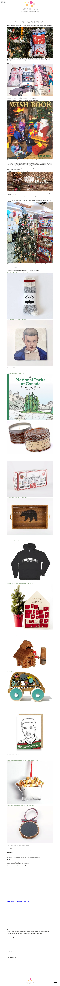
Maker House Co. (10, 933)
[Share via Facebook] (7, 937)
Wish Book (20, 933)
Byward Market (42, 931)
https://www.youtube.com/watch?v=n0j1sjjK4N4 (18, 901)
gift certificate (33, 933)
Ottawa (8, 931)
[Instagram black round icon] (54, 982)
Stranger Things (39, 933)
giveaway (12, 931)
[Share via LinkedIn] (13, 937)
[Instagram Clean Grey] (2, 2)
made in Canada (27, 931)
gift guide (36, 931)
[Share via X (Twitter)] (10, 937)
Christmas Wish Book (26, 933)
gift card (15, 933)
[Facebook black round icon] (56, 982)
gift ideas (32, 931)
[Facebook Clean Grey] (4, 2)
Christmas (22, 931)
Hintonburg (17, 931)
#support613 (47, 931)
